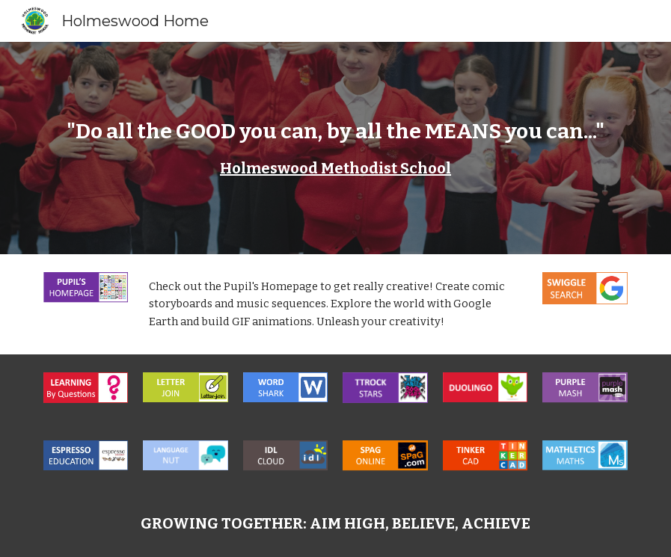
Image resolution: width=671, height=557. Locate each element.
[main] (335, 148)
